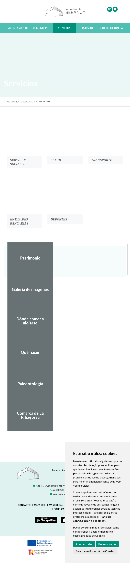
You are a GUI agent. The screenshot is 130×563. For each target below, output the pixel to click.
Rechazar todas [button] (107, 544)
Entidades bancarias (19, 221)
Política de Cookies (93, 535)
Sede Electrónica (111, 28)
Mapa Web (40, 505)
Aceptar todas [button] (84, 544)
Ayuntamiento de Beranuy (21, 101)
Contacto (24, 505)
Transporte (101, 160)
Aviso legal (56, 505)
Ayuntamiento (18, 28)
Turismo (87, 28)
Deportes (59, 219)
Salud (56, 160)
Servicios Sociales (18, 162)
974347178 (56, 490)
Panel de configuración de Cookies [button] (95, 551)
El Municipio (41, 28)
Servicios (64, 28)
